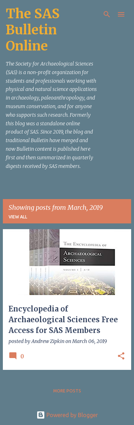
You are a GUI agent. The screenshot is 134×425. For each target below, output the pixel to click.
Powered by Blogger (67, 415)
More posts (67, 390)
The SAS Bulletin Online (33, 30)
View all (18, 216)
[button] (121, 356)
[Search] (107, 14)
